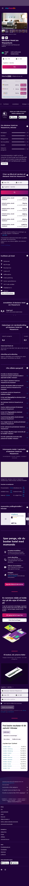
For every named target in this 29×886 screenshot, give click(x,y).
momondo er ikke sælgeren (15, 787)
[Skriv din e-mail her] (15, 699)
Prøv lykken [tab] (7, 739)
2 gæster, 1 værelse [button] (8, 62)
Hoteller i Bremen (7, 766)
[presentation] (23, 117)
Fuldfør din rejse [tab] (16, 739)
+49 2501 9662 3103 (7, 49)
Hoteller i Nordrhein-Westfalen (8, 800)
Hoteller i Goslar (7, 763)
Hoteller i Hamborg (7, 748)
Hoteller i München (7, 757)
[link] (14, 584)
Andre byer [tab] (6, 732)
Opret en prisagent (12, 575)
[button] (2, 8)
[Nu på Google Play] (13, 117)
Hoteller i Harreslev (7, 759)
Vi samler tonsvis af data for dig (15, 790)
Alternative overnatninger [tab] (10, 735)
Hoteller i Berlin (7, 746)
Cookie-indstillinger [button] (5, 245)
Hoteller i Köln (6, 768)
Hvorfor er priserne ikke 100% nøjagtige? (15, 793)
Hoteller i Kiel (6, 755)
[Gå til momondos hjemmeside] (10, 8)
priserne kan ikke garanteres (8, 782)
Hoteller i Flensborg (8, 751)
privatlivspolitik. (10, 711)
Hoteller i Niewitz (7, 761)
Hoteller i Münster (21, 800)
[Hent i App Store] (23, 117)
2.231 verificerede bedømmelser (16, 52)
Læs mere (4, 235)
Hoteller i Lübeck (7, 753)
